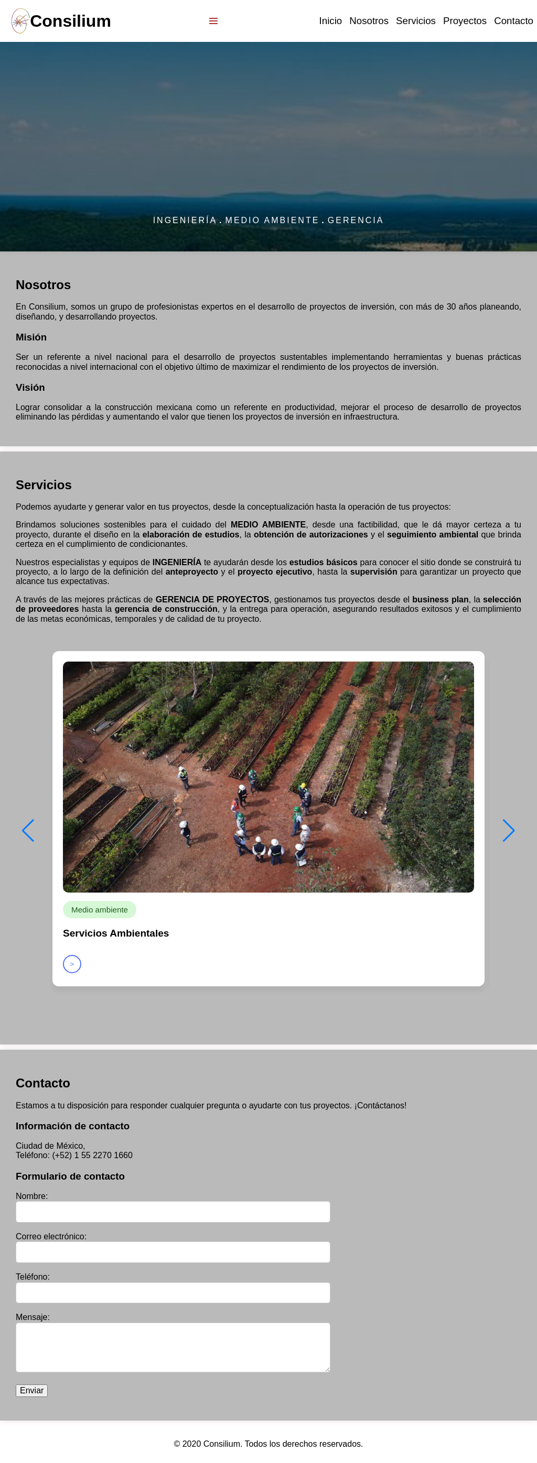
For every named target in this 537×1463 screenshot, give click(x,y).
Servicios (416, 20)
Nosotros (369, 20)
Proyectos (465, 20)
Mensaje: (33, 1317)
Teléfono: (33, 1276)
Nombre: (32, 1196)
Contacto (513, 20)
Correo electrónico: (51, 1236)
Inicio (330, 20)
